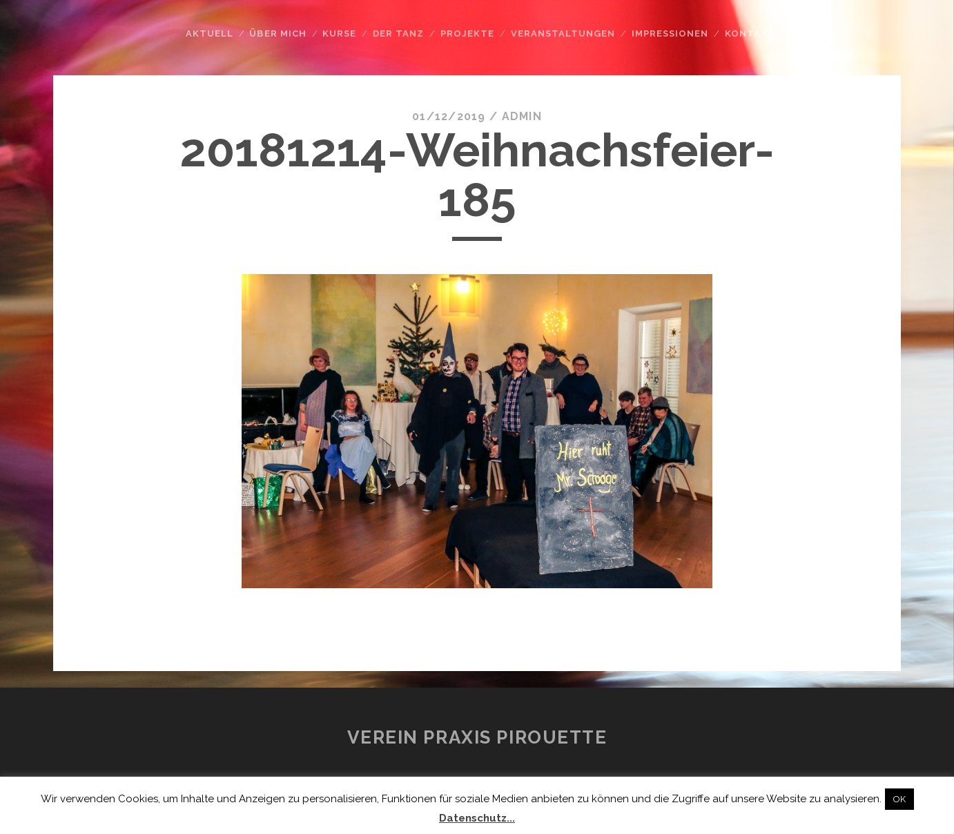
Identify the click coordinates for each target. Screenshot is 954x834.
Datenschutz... (477, 818)
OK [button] (899, 799)
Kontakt (750, 33)
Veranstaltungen (563, 33)
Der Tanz (398, 33)
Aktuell (209, 33)
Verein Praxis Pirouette (477, 737)
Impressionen (670, 33)
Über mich (277, 33)
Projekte (467, 33)
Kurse (339, 33)
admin (522, 116)
